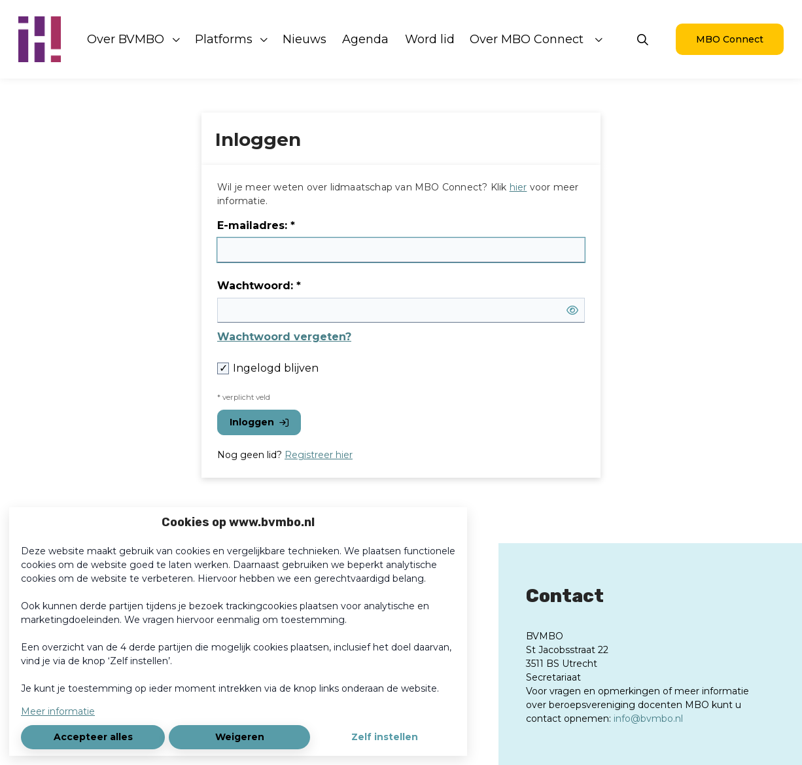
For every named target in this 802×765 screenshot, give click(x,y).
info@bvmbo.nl (648, 718)
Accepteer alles (93, 737)
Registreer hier (319, 455)
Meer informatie (58, 711)
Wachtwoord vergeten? (284, 336)
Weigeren (239, 737)
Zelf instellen (384, 737)
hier (518, 187)
